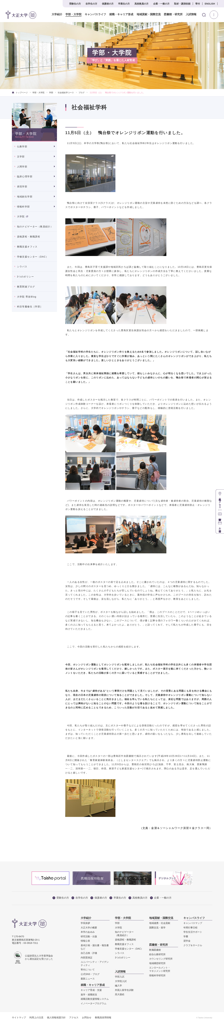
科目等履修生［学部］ (30, 306)
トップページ (20, 92)
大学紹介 (57, 14)
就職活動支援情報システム (95, 999)
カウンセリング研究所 (161, 958)
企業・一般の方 (161, 3)
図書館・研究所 (173, 14)
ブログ (82, 92)
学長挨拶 (85, 923)
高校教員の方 (141, 3)
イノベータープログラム (93, 1003)
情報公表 (85, 940)
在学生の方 (91, 3)
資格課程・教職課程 (28, 236)
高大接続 (119, 994)
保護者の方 (108, 3)
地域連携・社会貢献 (159, 923)
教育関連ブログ (26, 286)
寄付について (88, 969)
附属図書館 (155, 949)
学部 (51, 92)
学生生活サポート (192, 932)
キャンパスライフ (95, 14)
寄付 (197, 3)
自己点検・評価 (89, 953)
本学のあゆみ (88, 932)
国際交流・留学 (157, 927)
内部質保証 (86, 957)
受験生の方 (75, 3)
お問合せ (86, 1017)
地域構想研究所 (157, 963)
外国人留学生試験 (124, 990)
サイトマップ (19, 1017)
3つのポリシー (25, 276)
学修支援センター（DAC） (32, 256)
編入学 (118, 985)
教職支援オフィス (27, 246)
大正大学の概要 (89, 927)
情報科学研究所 (157, 975)
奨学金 (186, 940)
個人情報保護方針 (56, 1017)
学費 (185, 936)
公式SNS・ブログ (90, 974)
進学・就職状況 (89, 994)
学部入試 (119, 976)
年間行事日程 (190, 927)
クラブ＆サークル (192, 945)
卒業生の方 (124, 3)
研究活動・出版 (89, 936)
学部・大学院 (73, 14)
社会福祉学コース (66, 92)
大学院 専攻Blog (26, 296)
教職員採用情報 (103, 1017)
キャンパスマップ (192, 923)
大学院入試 (121, 981)
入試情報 (191, 14)
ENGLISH (210, 3)
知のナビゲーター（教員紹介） (35, 226)
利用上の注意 (36, 1017)
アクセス (74, 1017)
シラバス (22, 266)
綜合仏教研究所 (157, 954)
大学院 (22, 216)
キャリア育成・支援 (91, 990)
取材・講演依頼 (182, 3)
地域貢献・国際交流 (148, 14)
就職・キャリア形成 (121, 14)
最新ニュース (88, 978)
